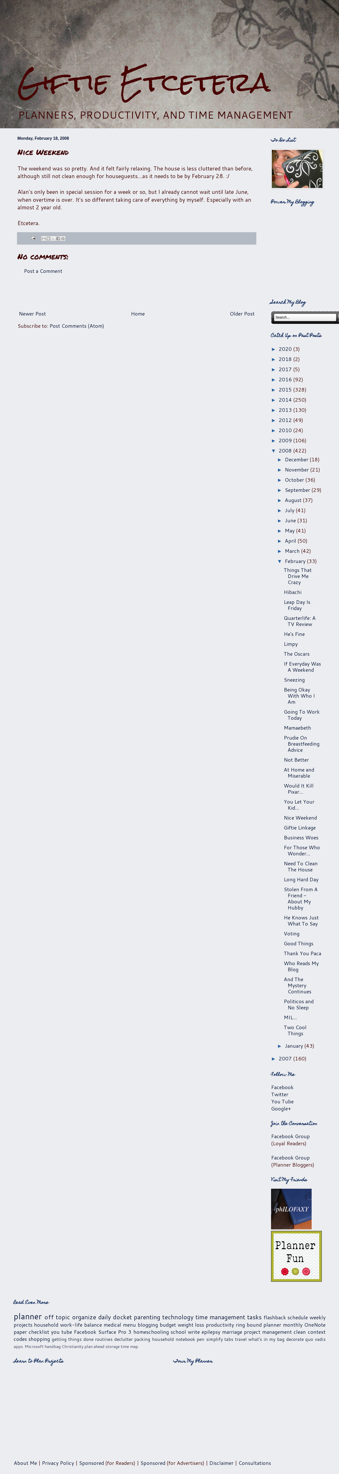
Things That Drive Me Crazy (298, 576)
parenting (147, 1317)
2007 (286, 1058)
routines (104, 1339)
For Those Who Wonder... (302, 850)
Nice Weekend (300, 817)
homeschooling (151, 1331)
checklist (39, 1331)
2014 (286, 399)
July (290, 510)
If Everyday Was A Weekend (302, 666)
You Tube (282, 1101)
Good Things (298, 943)
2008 (286, 450)
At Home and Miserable (299, 772)
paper (20, 1331)
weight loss (191, 1324)
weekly (318, 1317)
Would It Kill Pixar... (299, 788)
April (291, 540)
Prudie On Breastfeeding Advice (301, 743)
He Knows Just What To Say (301, 920)
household (46, 1324)
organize (84, 1317)
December (297, 459)
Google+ (281, 1108)
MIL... (290, 1017)
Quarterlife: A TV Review (300, 621)
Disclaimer (221, 1462)
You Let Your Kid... (299, 804)
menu (129, 1324)
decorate (295, 1339)
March (293, 550)
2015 (286, 389)
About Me (25, 1462)
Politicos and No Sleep (299, 1004)
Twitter (279, 1094)
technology (177, 1317)
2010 (286, 430)
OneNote (315, 1324)
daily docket (115, 1317)
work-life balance (81, 1324)
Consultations (254, 1462)
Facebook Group (290, 1136)
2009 (286, 440)
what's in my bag (266, 1339)
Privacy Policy (58, 1462)
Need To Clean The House (301, 866)
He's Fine (294, 633)
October (295, 479)
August (294, 500)
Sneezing (294, 679)
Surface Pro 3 (114, 1331)
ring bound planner (258, 1324)
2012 (286, 420)
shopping (39, 1338)
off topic (57, 1317)
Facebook (282, 1087)
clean (300, 1331)
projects (23, 1324)
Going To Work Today (302, 714)
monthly (292, 1324)
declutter (123, 1339)
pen (200, 1339)
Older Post (242, 313)
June (291, 520)
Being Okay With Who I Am (299, 695)
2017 (286, 369)
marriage (232, 1331)
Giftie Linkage (300, 827)
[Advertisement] (136, 292)
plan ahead (94, 1346)
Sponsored (91, 1462)
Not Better (296, 759)
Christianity (72, 1346)
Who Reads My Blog (301, 966)
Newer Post (32, 313)
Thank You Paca (302, 953)
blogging (148, 1324)
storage (112, 1346)
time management (220, 1317)
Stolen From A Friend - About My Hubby (301, 898)
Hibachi (292, 591)
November (297, 469)
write (194, 1331)
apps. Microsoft (29, 1346)
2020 (286, 348)
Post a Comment (43, 270)
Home (138, 313)
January (294, 1045)
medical (112, 1324)
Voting (291, 933)
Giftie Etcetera (143, 82)
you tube (61, 1331)
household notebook (173, 1339)
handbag (53, 1346)
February (296, 560)
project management (268, 1331)
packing (142, 1339)
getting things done (73, 1339)
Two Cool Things (295, 1030)
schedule (298, 1317)
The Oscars (297, 653)
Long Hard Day (301, 879)
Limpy (291, 643)
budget (168, 1324)
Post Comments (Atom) (76, 325)
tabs (228, 1339)
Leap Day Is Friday (297, 604)
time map (129, 1346)
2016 (286, 379)
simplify (214, 1339)
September (298, 489)
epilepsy (211, 1331)
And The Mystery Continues (297, 985)
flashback (275, 1317)
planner (28, 1316)
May (290, 530)
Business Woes (301, 837)
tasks (254, 1317)
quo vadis (315, 1339)
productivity (220, 1324)
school (178, 1331)
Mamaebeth (297, 727)
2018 (286, 359)
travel (241, 1339)
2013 (286, 409)
